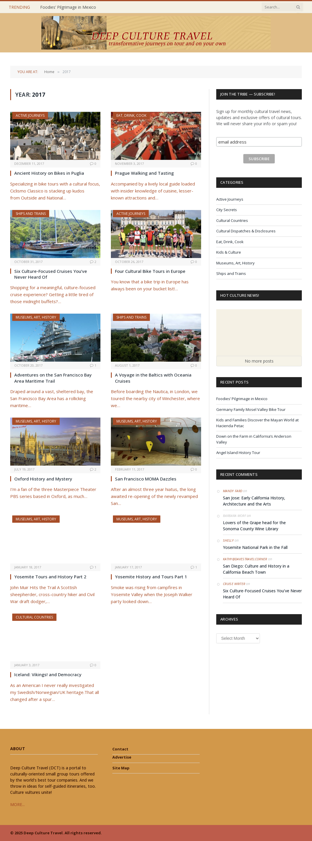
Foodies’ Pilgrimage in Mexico (68, 7)
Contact (120, 749)
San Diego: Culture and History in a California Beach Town (256, 569)
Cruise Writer (234, 584)
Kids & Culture (228, 252)
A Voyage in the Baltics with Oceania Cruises (153, 378)
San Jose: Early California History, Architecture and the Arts (254, 501)
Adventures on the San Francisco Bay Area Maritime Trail (53, 378)
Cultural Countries (34, 617)
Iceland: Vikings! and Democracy (47, 674)
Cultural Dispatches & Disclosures (246, 231)
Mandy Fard (232, 491)
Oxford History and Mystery (43, 479)
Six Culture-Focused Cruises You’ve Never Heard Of (50, 274)
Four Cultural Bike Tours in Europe (150, 271)
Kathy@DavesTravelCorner (245, 559)
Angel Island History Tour (238, 452)
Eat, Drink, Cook (131, 115)
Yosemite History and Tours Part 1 (151, 576)
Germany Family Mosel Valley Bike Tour (251, 409)
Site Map (121, 768)
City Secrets (226, 209)
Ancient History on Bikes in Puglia (49, 173)
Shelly (228, 540)
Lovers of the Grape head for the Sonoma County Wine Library (254, 525)
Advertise (121, 757)
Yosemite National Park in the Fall (255, 547)
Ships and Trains (31, 213)
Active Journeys (30, 115)
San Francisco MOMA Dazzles (145, 479)
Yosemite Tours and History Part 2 (50, 576)
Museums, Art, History (36, 317)
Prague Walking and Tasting (144, 173)
